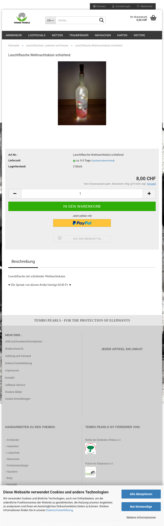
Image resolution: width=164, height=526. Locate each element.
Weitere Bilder (13, 392)
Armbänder (14, 35)
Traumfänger (78, 35)
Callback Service (15, 385)
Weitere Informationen (141, 517)
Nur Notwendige (141, 506)
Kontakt (10, 377)
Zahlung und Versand (18, 356)
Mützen (57, 35)
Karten (122, 35)
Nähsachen (103, 35)
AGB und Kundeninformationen (23, 341)
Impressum (12, 370)
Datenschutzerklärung (59, 510)
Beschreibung (23, 261)
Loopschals (36, 35)
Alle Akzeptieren (141, 494)
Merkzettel (144, 6)
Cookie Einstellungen (17, 398)
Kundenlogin (121, 6)
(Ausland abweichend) (103, 160)
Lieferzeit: (14, 160)
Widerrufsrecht (14, 348)
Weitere (139, 35)
